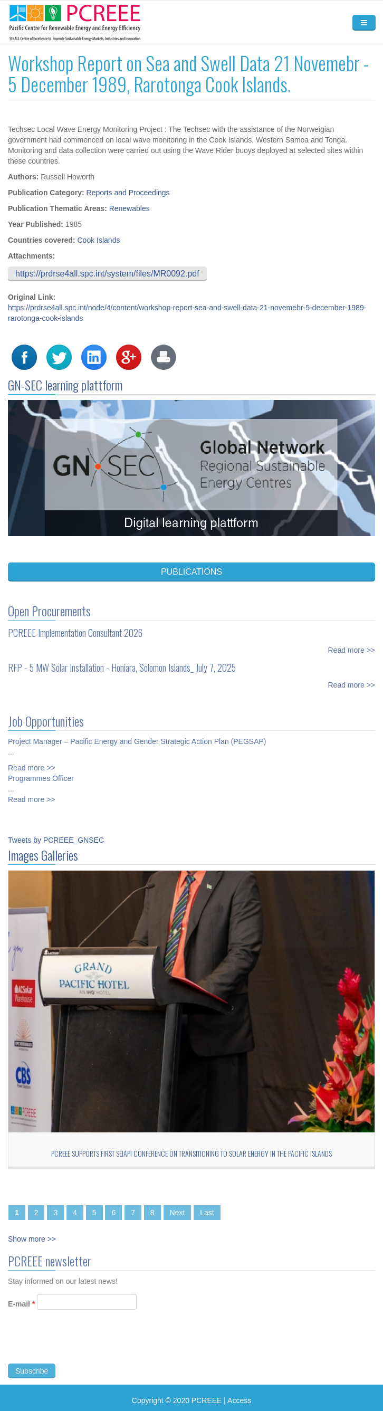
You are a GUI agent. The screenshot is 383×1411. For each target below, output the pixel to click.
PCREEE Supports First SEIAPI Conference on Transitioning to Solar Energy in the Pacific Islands (191, 1153)
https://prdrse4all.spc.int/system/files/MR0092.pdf (107, 273)
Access (239, 1400)
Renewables (129, 208)
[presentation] (88, 1347)
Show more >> (32, 1239)
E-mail (21, 1308)
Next (177, 1212)
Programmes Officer (41, 773)
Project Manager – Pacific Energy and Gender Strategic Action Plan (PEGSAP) (137, 736)
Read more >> (352, 645)
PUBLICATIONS (191, 571)
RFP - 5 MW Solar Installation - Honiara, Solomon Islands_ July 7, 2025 (122, 663)
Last (207, 1212)
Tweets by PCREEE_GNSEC (56, 840)
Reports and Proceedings (128, 192)
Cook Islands (98, 240)
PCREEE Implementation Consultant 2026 (75, 628)
